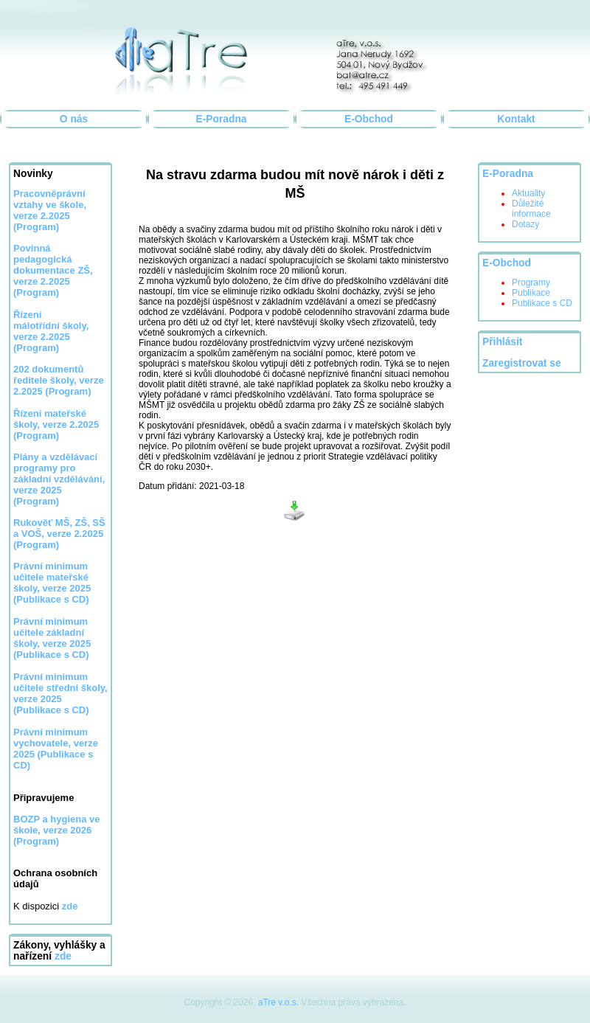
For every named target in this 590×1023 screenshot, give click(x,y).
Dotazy (525, 224)
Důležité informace (531, 208)
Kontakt (516, 119)
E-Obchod (368, 119)
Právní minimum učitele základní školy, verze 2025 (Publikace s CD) (52, 638)
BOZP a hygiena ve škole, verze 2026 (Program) (56, 830)
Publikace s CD (542, 303)
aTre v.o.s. (278, 1002)
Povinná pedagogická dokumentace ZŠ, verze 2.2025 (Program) (53, 270)
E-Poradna (221, 119)
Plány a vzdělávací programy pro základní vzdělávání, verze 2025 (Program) (59, 479)
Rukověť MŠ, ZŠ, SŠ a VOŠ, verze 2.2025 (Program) (59, 533)
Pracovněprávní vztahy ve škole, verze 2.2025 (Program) (49, 210)
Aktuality (528, 193)
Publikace (531, 293)
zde (63, 956)
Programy (531, 282)
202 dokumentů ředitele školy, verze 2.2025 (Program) (58, 380)
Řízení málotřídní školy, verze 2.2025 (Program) (50, 331)
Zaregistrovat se (521, 363)
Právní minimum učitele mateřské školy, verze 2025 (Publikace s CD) (52, 583)
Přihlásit (502, 341)
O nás (74, 119)
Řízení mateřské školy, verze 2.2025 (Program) (56, 424)
